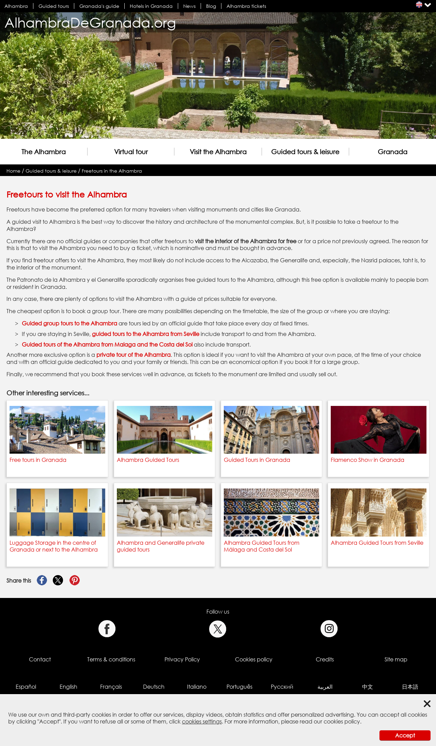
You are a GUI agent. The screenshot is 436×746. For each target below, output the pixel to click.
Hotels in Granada (151, 6)
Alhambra (16, 6)
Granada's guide (99, 6)
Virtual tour (131, 152)
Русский (282, 686)
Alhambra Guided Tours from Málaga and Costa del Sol (261, 546)
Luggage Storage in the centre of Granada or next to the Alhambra (54, 546)
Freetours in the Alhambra (112, 171)
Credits (325, 659)
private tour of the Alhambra (133, 354)
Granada (392, 152)
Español (26, 686)
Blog (211, 6)
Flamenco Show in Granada (367, 459)
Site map (396, 659)
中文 (367, 686)
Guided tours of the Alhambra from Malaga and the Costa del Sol (107, 344)
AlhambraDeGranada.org (90, 22)
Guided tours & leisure (305, 152)
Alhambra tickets (246, 6)
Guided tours (53, 6)
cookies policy (342, 721)
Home (13, 171)
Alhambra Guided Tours (148, 459)
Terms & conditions (111, 659)
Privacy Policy (182, 659)
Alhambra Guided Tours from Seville (377, 542)
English (68, 686)
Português (239, 686)
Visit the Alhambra (218, 152)
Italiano (196, 686)
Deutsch (154, 686)
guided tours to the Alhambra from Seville (145, 334)
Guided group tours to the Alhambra (69, 323)
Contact (40, 659)
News (189, 6)
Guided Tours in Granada (257, 459)
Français (111, 686)
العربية (324, 686)
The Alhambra (43, 152)
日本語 (410, 686)
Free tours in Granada (38, 459)
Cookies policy (253, 659)
